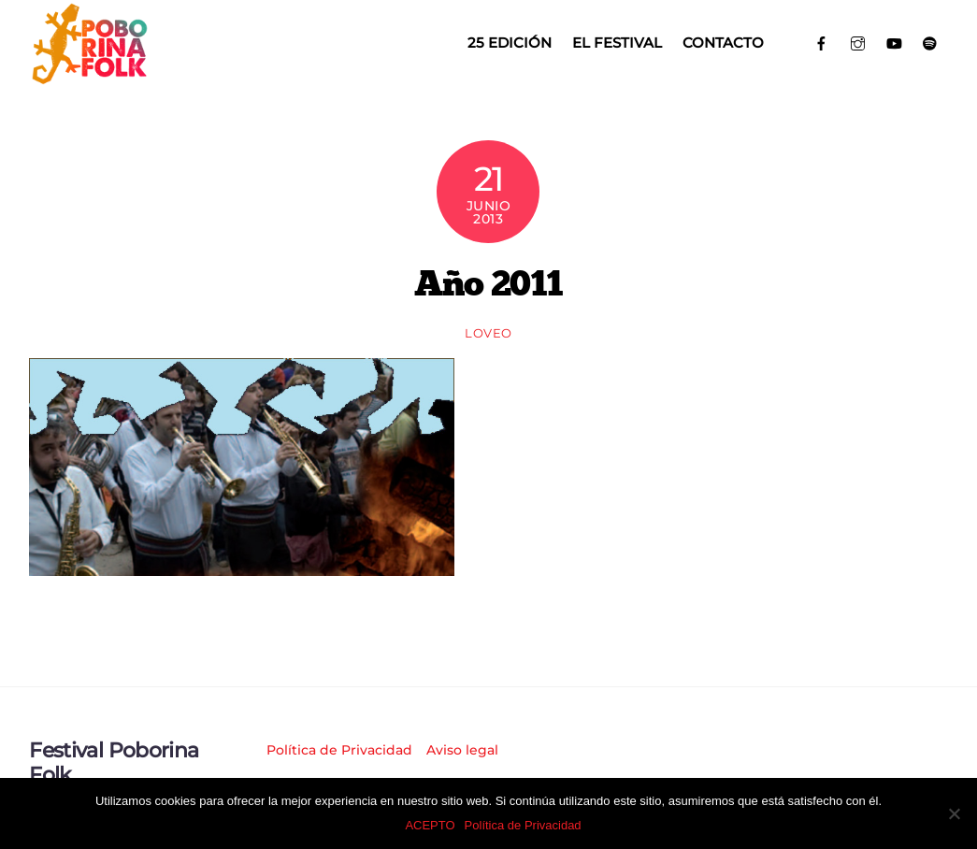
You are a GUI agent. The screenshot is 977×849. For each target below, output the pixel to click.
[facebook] (822, 41)
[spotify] (929, 41)
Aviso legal (462, 749)
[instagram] (857, 41)
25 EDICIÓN (509, 42)
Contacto (723, 42)
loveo (488, 332)
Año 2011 (488, 282)
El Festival (617, 42)
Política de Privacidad (339, 749)
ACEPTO (429, 825)
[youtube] (894, 41)
